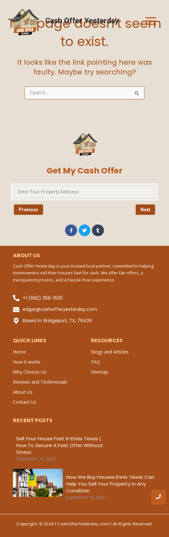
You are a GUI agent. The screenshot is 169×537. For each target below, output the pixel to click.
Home (19, 352)
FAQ (95, 362)
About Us (22, 392)
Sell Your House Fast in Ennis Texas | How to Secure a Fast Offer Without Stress (59, 445)
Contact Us (24, 402)
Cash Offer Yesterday (82, 20)
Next (145, 209)
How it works (26, 362)
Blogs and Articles (110, 352)
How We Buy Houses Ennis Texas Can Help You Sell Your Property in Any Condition (110, 484)
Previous (28, 209)
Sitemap (99, 372)
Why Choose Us (29, 372)
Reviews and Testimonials (40, 382)
